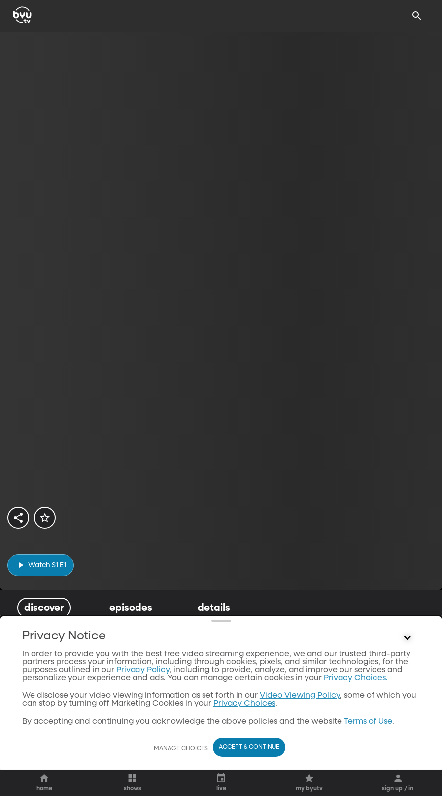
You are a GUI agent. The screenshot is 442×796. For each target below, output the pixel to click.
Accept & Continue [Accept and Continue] (249, 766)
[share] (18, 518)
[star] (45, 518)
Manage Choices (181, 767)
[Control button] (407, 742)
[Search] (417, 16)
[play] (40, 565)
